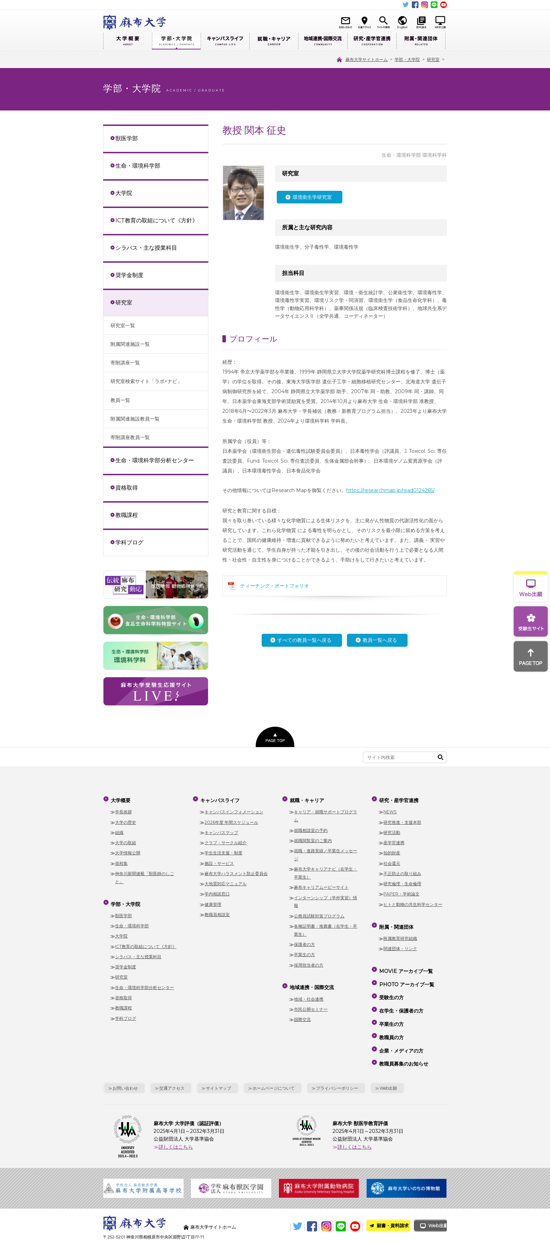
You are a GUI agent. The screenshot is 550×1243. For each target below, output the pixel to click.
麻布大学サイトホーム (215, 1195)
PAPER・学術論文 (401, 890)
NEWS (390, 808)
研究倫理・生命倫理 (402, 880)
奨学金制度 (129, 274)
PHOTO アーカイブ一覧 (406, 973)
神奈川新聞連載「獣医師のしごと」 (144, 874)
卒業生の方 (304, 951)
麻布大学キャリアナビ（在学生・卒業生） (325, 869)
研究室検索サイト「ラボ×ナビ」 (146, 381)
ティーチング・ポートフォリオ (274, 586)
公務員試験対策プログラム (319, 912)
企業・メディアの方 (400, 1024)
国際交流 (302, 1013)
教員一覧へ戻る (380, 640)
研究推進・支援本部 (402, 819)
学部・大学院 (176, 41)
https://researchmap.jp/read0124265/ (390, 490)
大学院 (123, 192)
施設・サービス (219, 860)
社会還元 (391, 860)
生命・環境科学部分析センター (154, 460)
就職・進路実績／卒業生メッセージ (325, 851)
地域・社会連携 (308, 992)
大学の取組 (125, 839)
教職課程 (126, 514)
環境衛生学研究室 (312, 197)
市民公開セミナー (311, 1003)
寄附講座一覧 (125, 363)
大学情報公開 (127, 849)
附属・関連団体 (420, 41)
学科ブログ (129, 542)
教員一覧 (120, 400)
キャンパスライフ (225, 41)
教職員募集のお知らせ (403, 1034)
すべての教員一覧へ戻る (304, 640)
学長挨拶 (123, 808)
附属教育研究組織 (400, 932)
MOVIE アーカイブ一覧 (405, 963)
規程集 (121, 860)
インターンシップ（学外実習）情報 (325, 898)
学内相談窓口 (217, 890)
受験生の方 (390, 983)
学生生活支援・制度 (223, 849)
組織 (119, 829)
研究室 (123, 302)
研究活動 (391, 829)
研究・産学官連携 (371, 41)
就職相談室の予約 (311, 827)
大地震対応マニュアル (225, 880)
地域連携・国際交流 (322, 41)
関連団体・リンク (400, 942)
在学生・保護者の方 (400, 993)
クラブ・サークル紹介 (225, 839)
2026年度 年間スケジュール (231, 819)
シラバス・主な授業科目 (146, 247)
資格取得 (126, 487)
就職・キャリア (273, 41)
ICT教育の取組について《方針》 (156, 220)
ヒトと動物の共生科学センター (412, 901)
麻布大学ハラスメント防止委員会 (236, 870)
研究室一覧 (122, 325)
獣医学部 (126, 138)
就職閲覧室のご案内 (313, 837)
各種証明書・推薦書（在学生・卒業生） (325, 927)
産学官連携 (393, 839)
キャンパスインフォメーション (233, 808)
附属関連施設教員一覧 (135, 419)
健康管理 (212, 901)
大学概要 (127, 41)
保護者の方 (304, 941)
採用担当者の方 (308, 962)
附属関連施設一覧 (130, 344)
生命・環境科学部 (137, 165)
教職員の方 (390, 1013)
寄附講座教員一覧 (130, 437)
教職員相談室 (217, 911)
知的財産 (391, 849)
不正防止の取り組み (402, 870)
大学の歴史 (125, 819)
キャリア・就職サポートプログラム (325, 812)
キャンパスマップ (221, 829)
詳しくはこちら (176, 1115)
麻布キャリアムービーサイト (321, 884)
